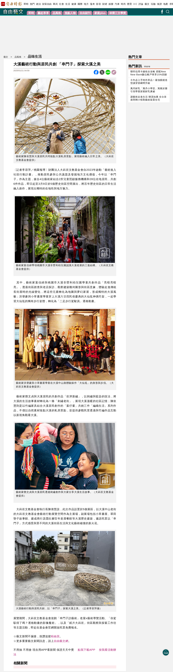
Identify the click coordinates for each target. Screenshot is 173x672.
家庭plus (100, 13)
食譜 (159, 4)
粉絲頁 (55, 636)
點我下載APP (86, 649)
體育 (129, 4)
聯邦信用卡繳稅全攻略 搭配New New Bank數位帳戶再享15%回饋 (148, 73)
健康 (73, 4)
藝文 (147, 4)
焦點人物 (70, 13)
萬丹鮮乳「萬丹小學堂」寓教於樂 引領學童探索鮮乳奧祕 (149, 90)
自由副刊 (85, 13)
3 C (135, 4)
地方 (86, 4)
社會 (61, 4)
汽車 (117, 4)
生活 (67, 4)
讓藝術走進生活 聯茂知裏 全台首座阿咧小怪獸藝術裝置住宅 (148, 98)
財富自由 (47, 4)
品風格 (57, 13)
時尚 (123, 4)
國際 (80, 4)
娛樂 (111, 4)
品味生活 (34, 56)
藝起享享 (43, 13)
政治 (38, 4)
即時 (26, 4)
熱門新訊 (139, 66)
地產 (165, 4)
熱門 (32, 4)
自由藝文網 (61, 640)
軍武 (55, 4)
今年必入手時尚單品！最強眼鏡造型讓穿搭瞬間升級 (149, 81)
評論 (141, 4)
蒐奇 (92, 4)
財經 (104, 4)
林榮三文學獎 (117, 13)
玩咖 (153, 4)
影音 (98, 4)
